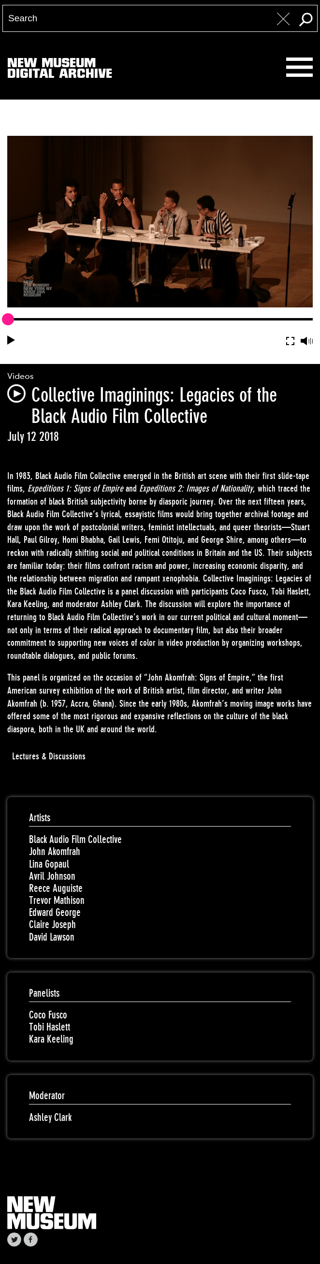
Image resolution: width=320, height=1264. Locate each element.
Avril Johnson (52, 876)
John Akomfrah (54, 851)
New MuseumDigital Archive (59, 70)
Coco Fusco (48, 1015)
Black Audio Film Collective (75, 839)
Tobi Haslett (49, 1027)
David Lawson (51, 937)
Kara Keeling (51, 1039)
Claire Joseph (52, 924)
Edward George (55, 912)
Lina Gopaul (49, 864)
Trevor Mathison (57, 900)
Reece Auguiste (56, 888)
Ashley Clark (50, 1117)
